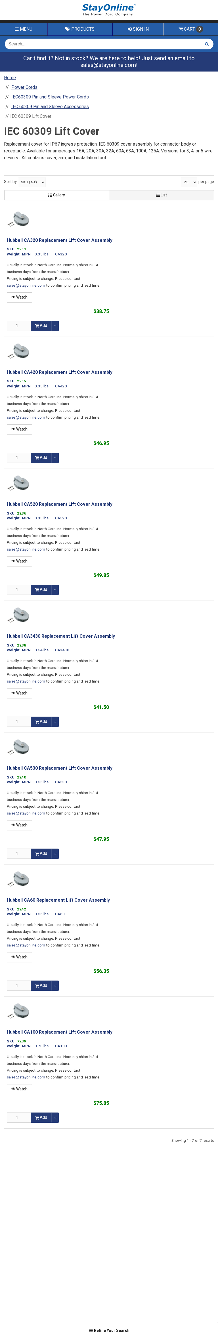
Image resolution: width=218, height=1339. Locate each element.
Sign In (138, 29)
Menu (23, 29)
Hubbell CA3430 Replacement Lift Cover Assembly (61, 636)
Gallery (56, 195)
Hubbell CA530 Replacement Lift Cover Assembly (59, 768)
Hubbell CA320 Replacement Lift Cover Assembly (59, 240)
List (161, 195)
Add (41, 326)
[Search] (206, 44)
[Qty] (19, 326)
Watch (19, 297)
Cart (191, 29)
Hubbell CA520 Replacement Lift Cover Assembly (59, 504)
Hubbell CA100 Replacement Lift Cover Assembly (59, 1032)
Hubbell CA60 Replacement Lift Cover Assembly (58, 900)
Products (80, 29)
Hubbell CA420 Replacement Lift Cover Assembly (59, 372)
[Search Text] (102, 44)
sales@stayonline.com (108, 65)
